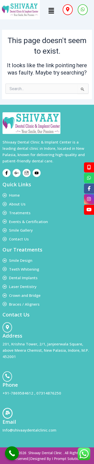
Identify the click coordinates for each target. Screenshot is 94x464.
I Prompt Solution (66, 458)
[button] (51, 11)
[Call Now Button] (12, 453)
